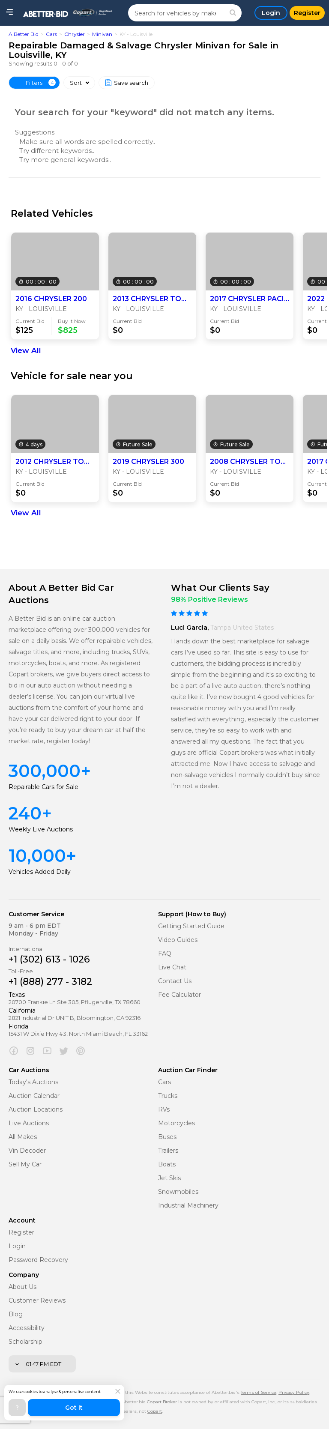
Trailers (168, 1150)
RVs (164, 1109)
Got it (74, 1407)
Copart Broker (162, 1402)
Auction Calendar (34, 1096)
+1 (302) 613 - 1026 (49, 959)
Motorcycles (176, 1123)
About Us (22, 1287)
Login (17, 1246)
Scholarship (25, 1341)
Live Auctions (29, 1123)
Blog (16, 1314)
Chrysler (74, 34)
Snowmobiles (178, 1192)
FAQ (164, 953)
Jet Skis (169, 1178)
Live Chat (172, 967)
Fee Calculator (179, 995)
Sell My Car (25, 1164)
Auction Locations (36, 1109)
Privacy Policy (293, 1392)
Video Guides (177, 940)
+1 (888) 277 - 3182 (50, 981)
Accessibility (27, 1328)
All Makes (23, 1137)
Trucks (167, 1096)
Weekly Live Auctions (41, 829)
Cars (51, 34)
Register (21, 1232)
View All (26, 350)
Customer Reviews (37, 1300)
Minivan (102, 34)
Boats (167, 1164)
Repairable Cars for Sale (43, 787)
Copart (154, 1411)
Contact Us (174, 981)
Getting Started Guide (191, 926)
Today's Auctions (33, 1082)
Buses (167, 1137)
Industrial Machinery (188, 1205)
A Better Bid (24, 34)
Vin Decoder (27, 1150)
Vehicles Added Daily (40, 872)
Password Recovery (38, 1260)
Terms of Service (258, 1392)
